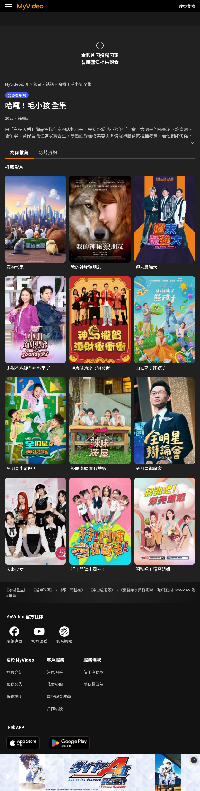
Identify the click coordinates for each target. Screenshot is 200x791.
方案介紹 (14, 672)
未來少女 (15, 569)
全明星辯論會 (149, 468)
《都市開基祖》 (72, 589)
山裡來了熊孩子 (151, 367)
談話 (50, 84)
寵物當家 (15, 267)
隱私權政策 (93, 684)
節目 (37, 84)
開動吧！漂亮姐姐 (153, 569)
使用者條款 (93, 672)
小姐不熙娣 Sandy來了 (28, 367)
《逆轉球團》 (43, 589)
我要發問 (55, 684)
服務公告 (14, 684)
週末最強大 (146, 267)
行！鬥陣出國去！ (88, 569)
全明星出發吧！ (21, 468)
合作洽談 (55, 708)
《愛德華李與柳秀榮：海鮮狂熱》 (147, 589)
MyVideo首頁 (17, 84)
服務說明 (14, 696)
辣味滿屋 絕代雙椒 (89, 468)
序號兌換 (187, 6)
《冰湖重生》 (16, 589)
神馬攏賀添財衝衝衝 (90, 367)
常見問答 (55, 672)
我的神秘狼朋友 (86, 267)
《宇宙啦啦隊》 (102, 589)
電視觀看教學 (59, 696)
